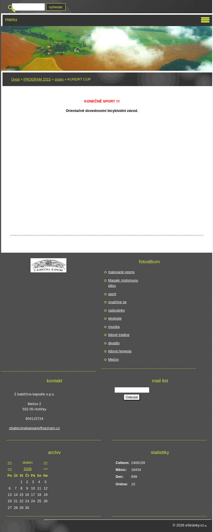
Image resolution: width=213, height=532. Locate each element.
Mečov (113, 359)
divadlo (114, 343)
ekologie (115, 318)
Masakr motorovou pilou (123, 283)
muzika (114, 327)
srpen (59, 79)
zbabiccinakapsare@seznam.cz (34, 428)
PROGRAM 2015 (37, 79)
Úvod (15, 79)
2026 (28, 469)
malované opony (121, 272)
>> (45, 462)
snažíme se (117, 302)
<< (9, 462)
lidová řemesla (120, 351)
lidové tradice (119, 335)
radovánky (116, 310)
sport (112, 294)
